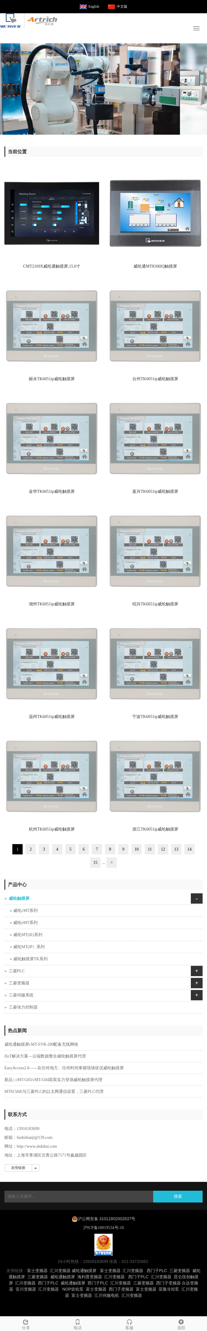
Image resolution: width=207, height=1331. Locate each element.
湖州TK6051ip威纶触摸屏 (52, 604)
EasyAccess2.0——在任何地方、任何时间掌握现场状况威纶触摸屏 (64, 1068)
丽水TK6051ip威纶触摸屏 (52, 379)
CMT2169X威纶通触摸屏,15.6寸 (51, 266)
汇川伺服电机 (106, 1295)
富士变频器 (37, 1270)
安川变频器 (26, 1289)
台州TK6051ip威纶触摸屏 (155, 379)
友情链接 (18, 1168)
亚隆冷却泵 (168, 1289)
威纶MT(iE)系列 (27, 935)
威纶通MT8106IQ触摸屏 (155, 266)
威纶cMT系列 (25, 910)
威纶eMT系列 (25, 922)
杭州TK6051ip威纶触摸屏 (52, 829)
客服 (129, 1323)
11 (150, 849)
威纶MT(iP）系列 (29, 947)
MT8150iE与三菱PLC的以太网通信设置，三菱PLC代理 (53, 1091)
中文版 (122, 6)
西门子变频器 (168, 1283)
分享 (26, 1323)
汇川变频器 (60, 1270)
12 (163, 849)
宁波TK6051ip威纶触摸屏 (155, 716)
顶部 (181, 1323)
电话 (77, 1323)
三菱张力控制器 (23, 1007)
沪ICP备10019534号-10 (103, 1227)
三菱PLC (17, 971)
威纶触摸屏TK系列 (30, 959)
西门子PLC (157, 1270)
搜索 (178, 1196)
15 (95, 862)
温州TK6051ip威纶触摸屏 (52, 716)
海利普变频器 (89, 1276)
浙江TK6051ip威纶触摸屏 (155, 829)
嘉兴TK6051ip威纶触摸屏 (155, 491)
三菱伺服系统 (21, 995)
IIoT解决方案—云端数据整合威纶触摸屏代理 (45, 1056)
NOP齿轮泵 (73, 1289)
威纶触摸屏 (19, 898)
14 (190, 849)
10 (137, 849)
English (94, 6)
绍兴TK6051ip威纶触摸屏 (155, 604)
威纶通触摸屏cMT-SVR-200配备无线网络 (41, 1044)
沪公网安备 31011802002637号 (107, 1218)
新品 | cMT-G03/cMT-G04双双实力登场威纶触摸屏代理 (53, 1080)
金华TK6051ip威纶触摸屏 (52, 491)
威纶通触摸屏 (84, 1270)
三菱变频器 (19, 983)
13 (176, 849)
